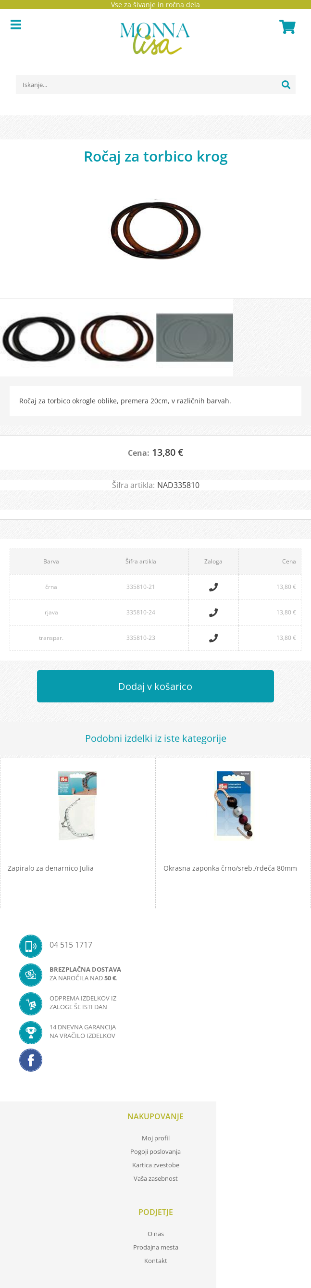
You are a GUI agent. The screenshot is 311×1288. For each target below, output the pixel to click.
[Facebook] (155, 1063)
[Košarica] (286, 27)
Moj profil (156, 1138)
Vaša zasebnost (156, 1178)
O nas (156, 1233)
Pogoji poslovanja (155, 1151)
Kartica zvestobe (155, 1165)
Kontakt (155, 1260)
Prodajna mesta (155, 1247)
